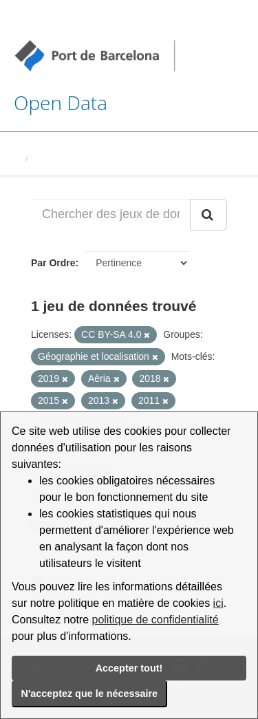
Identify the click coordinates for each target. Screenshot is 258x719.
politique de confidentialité (155, 619)
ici (218, 603)
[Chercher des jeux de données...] (111, 214)
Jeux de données (70, 158)
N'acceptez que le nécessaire (89, 693)
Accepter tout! (129, 668)
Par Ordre (53, 262)
